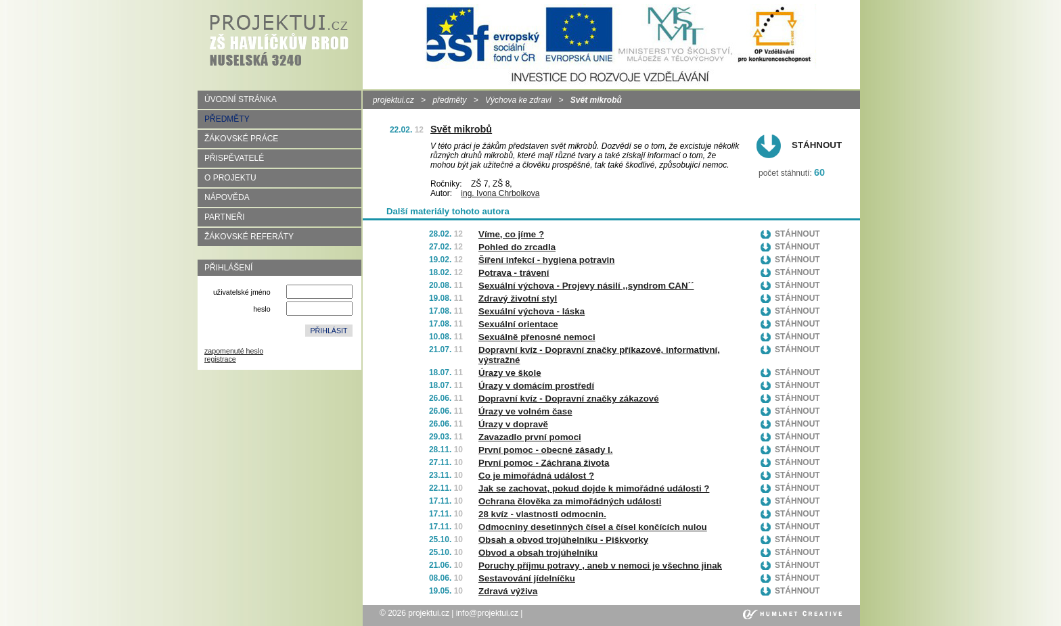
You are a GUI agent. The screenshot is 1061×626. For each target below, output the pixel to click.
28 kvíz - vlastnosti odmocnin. (542, 514)
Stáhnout (817, 145)
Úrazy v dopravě (513, 424)
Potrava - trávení (513, 273)
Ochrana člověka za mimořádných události (569, 501)
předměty (449, 100)
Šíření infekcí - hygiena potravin (546, 260)
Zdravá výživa (507, 591)
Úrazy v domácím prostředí (536, 386)
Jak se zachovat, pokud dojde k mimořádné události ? (593, 488)
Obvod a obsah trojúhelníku (537, 553)
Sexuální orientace (518, 324)
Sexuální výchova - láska (531, 311)
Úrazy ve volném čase (525, 411)
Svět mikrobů (461, 129)
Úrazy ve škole (509, 373)
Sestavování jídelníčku (526, 578)
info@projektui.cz (487, 613)
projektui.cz (393, 100)
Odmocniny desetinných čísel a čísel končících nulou (592, 527)
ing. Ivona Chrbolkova (500, 193)
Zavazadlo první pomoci (529, 437)
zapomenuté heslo (233, 351)
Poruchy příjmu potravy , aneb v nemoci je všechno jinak (600, 565)
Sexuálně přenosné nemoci (536, 337)
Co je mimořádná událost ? (536, 476)
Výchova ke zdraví (518, 100)
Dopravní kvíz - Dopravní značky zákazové (568, 398)
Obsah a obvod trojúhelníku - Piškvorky (563, 540)
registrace (220, 359)
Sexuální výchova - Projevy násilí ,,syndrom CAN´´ (586, 286)
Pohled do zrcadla (517, 247)
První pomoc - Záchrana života (543, 463)
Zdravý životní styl (517, 298)
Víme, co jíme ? (511, 234)
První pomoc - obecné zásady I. (545, 450)
